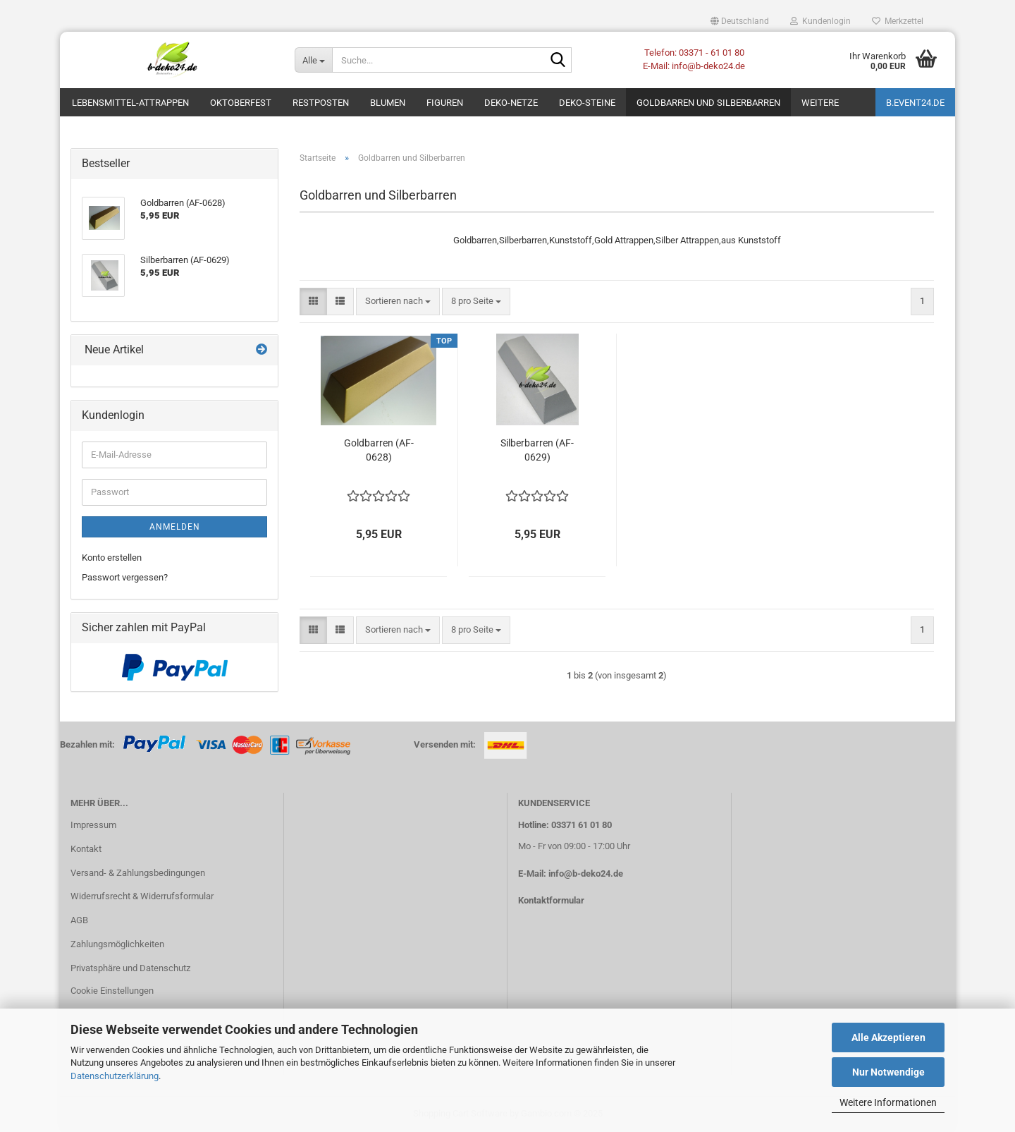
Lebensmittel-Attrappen (130, 102)
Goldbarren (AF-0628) (379, 450)
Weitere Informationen (888, 1102)
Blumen (387, 102)
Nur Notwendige (888, 1072)
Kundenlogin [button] (820, 21)
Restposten (321, 102)
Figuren (444, 102)
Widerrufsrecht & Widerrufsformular (142, 896)
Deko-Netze (511, 102)
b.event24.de (915, 102)
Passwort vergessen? (125, 577)
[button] (740, 21)
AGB (79, 920)
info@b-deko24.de (585, 873)
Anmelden (174, 527)
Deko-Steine (587, 102)
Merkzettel (897, 21)
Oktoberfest (240, 102)
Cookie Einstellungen (112, 990)
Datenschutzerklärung (114, 1076)
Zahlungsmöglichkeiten (117, 944)
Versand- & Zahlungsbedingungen (137, 873)
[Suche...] (314, 60)
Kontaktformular (551, 900)
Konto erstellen (112, 557)
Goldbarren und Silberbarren (708, 102)
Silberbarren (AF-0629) (537, 450)
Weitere (820, 102)
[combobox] (398, 301)
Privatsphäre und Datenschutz (130, 968)
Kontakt (86, 849)
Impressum (93, 825)
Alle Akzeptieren (888, 1037)
